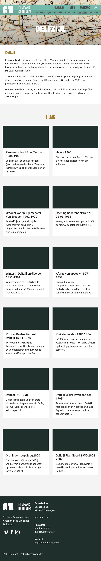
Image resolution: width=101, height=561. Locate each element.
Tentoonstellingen (43, 12)
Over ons (85, 8)
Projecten (94, 12)
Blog (72, 8)
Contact (14, 554)
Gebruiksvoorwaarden (31, 554)
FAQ (5, 554)
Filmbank (59, 8)
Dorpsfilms (82, 12)
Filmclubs (58, 12)
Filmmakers (70, 12)
